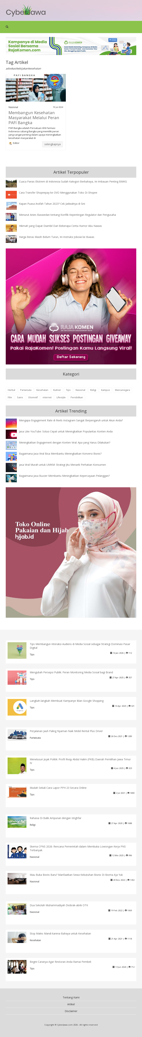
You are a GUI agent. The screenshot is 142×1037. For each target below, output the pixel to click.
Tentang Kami (71, 997)
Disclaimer (71, 1011)
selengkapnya (52, 144)
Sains (20, 397)
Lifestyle (61, 397)
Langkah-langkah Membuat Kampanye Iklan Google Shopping (67, 700)
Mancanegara (122, 390)
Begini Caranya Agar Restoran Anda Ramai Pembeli (60, 961)
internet (47, 397)
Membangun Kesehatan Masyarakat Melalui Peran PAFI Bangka (34, 117)
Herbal (11, 390)
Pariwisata (25, 390)
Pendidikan (77, 397)
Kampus (105, 390)
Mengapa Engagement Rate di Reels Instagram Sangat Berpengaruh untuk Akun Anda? (71, 420)
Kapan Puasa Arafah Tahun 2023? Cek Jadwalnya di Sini (52, 203)
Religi (93, 390)
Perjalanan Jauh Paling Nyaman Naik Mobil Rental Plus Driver (66, 731)
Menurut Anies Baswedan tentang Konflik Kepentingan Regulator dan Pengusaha (67, 214)
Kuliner (57, 390)
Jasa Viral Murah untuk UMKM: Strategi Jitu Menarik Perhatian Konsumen (62, 464)
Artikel (71, 1004)
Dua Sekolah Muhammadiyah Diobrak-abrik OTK (59, 905)
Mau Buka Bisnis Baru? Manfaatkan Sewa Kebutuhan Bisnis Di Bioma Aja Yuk (76, 874)
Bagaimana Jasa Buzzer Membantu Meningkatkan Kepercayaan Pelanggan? (64, 475)
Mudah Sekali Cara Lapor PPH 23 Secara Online (58, 787)
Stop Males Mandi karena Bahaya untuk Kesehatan (60, 933)
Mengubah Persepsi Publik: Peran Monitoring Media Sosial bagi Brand (71, 672)
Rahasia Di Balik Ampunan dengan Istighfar (55, 818)
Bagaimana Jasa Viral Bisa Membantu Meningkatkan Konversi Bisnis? (60, 453)
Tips (68, 390)
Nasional (13, 107)
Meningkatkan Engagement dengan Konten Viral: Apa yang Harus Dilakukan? (64, 442)
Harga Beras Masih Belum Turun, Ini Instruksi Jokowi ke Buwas (56, 237)
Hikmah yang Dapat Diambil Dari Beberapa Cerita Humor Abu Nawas (60, 226)
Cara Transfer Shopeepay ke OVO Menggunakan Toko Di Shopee (58, 192)
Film (10, 397)
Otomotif (33, 397)
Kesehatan (42, 390)
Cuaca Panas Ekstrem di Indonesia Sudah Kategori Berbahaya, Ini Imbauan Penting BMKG (73, 181)
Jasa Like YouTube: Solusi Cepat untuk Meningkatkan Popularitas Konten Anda (66, 431)
